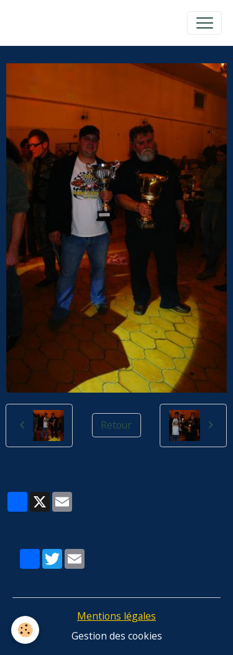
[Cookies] (25, 630)
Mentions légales (116, 616)
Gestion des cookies (116, 636)
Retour (116, 425)
